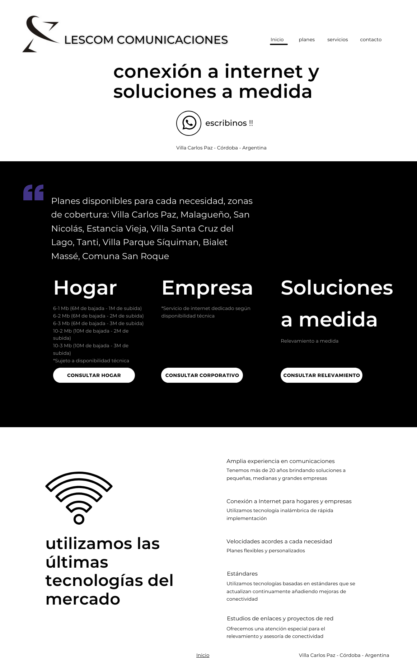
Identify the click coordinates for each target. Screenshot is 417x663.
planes (307, 40)
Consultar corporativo (202, 375)
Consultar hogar (94, 375)
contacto (370, 40)
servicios (337, 40)
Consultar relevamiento (322, 375)
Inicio (202, 655)
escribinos (226, 123)
